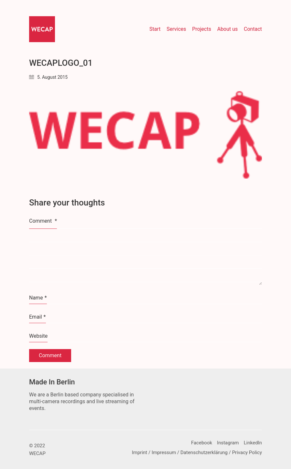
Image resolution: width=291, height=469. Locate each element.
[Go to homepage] (42, 29)
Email (37, 317)
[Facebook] (201, 443)
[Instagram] (228, 443)
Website (38, 336)
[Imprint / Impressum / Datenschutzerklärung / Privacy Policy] (197, 453)
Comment (43, 221)
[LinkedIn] (253, 443)
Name (38, 298)
